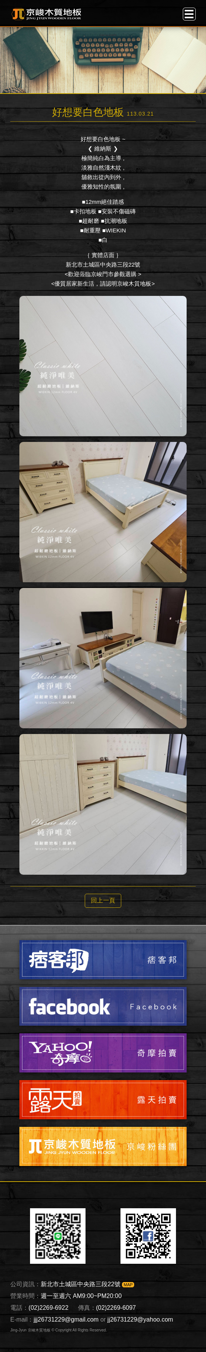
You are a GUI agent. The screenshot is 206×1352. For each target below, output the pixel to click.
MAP (128, 1284)
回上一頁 (103, 900)
